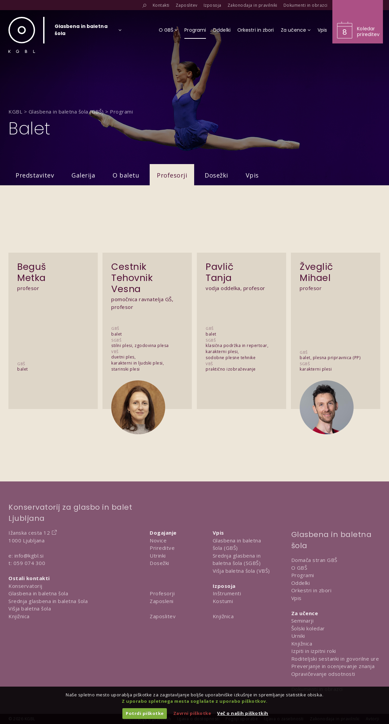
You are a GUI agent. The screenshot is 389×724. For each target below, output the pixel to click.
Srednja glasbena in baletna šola (48, 601)
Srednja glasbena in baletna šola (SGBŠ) (237, 559)
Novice (158, 540)
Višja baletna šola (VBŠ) (241, 570)
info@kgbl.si (29, 555)
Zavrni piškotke (192, 713)
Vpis (252, 175)
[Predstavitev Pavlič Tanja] (241, 316)
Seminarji (302, 620)
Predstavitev (35, 175)
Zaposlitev (163, 616)
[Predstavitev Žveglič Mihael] (335, 316)
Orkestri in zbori (311, 590)
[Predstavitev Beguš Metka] (53, 316)
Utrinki (158, 555)
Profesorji (172, 175)
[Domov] (21, 35)
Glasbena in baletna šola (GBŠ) (237, 544)
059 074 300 (29, 563)
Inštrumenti (227, 593)
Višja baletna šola (29, 608)
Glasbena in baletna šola (38, 593)
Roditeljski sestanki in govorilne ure (335, 658)
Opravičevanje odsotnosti (323, 673)
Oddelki (300, 582)
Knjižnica (19, 616)
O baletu (126, 175)
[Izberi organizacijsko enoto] (81, 32)
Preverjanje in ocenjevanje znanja (333, 666)
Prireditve (162, 547)
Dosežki (216, 175)
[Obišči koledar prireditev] (357, 21)
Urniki (298, 635)
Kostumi (223, 601)
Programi (302, 575)
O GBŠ (299, 567)
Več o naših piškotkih (242, 713)
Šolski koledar (308, 628)
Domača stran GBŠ (314, 560)
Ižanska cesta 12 (29, 532)
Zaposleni (162, 601)
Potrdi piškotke (145, 713)
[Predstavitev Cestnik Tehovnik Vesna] (147, 316)
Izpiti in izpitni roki (313, 651)
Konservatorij (25, 586)
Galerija (83, 175)
